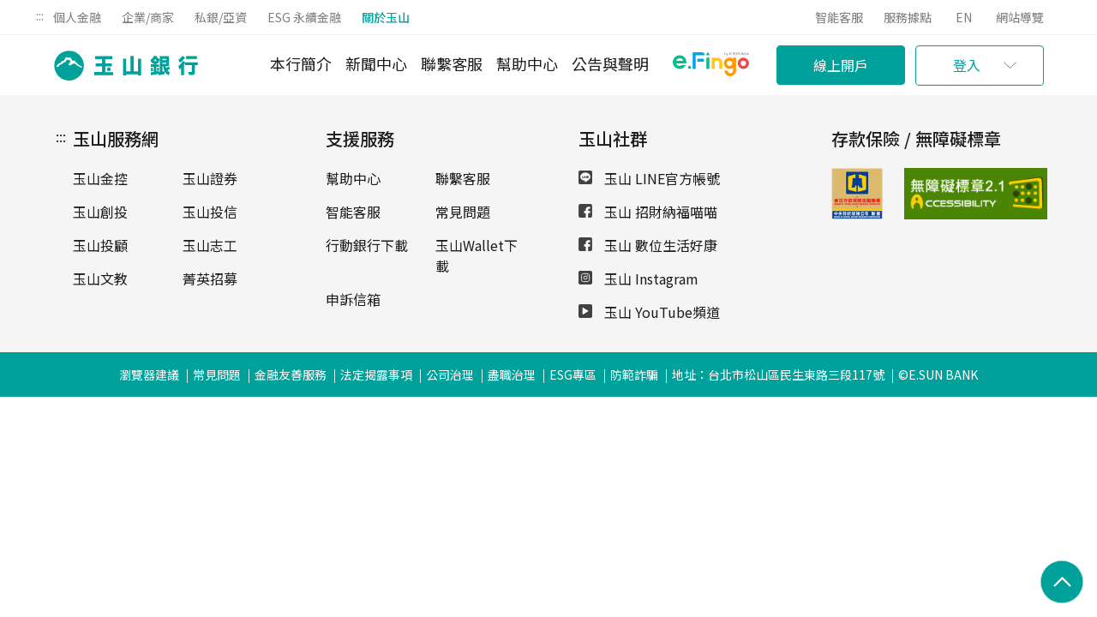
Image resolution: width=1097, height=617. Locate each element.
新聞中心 (376, 63)
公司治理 (450, 374)
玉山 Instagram (638, 278)
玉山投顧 (100, 245)
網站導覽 (1020, 17)
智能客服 (839, 17)
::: (40, 15)
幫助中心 (527, 63)
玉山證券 (210, 178)
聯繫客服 (452, 63)
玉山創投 (100, 211)
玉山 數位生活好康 (647, 245)
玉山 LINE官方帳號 (649, 178)
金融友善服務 (291, 374)
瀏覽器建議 (149, 374)
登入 (966, 65)
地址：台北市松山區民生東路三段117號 (778, 374)
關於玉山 (386, 17)
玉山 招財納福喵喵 (647, 211)
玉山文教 (100, 278)
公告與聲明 (610, 63)
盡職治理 (512, 374)
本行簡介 (301, 63)
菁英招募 (210, 278)
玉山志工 (210, 245)
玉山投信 (210, 211)
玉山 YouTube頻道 (649, 312)
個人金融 (77, 17)
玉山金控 (100, 178)
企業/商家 (148, 17)
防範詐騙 (634, 374)
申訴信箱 (353, 299)
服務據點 (908, 17)
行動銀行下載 (367, 245)
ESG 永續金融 (304, 17)
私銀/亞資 (221, 17)
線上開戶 (840, 65)
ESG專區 (572, 374)
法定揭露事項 (376, 374)
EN (964, 17)
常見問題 (462, 211)
